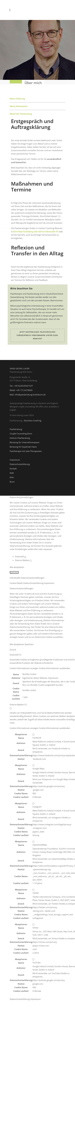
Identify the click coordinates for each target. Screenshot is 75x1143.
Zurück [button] (13, 647)
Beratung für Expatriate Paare (23, 444)
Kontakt (13, 466)
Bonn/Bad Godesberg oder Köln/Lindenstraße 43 (35, 229)
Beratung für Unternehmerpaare (24, 440)
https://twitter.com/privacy (45, 905)
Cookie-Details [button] (16, 580)
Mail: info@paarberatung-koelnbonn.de (28, 392)
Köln (12, 475)
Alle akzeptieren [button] (17, 564)
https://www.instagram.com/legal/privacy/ (52, 822)
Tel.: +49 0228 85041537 (21, 383)
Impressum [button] (49, 580)
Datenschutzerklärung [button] (33, 580)
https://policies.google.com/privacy (49, 784)
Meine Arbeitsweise (18, 104)
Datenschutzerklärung (20, 462)
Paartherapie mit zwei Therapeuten (26, 449)
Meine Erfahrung (17, 96)
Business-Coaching (32, 418)
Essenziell (20, 554)
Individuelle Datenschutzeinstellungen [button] (27, 575)
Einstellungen (21, 547)
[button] (40, 665)
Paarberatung (16, 427)
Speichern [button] (14, 570)
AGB (12, 470)
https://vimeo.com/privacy (45, 939)
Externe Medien (23, 557)
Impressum (15, 457)
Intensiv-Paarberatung (20, 435)
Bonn (12, 479)
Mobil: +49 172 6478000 (21, 388)
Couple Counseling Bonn (21, 431)
